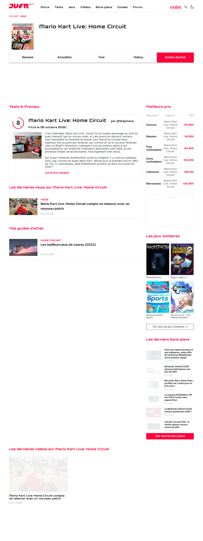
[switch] (192, 7)
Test (101, 57)
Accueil (13, 16)
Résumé (27, 57)
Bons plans (104, 7)
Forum (137, 7)
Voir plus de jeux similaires (170, 326)
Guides (122, 7)
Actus (45, 7)
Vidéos (85, 7)
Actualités (64, 57)
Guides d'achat (175, 57)
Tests (59, 7)
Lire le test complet (57, 173)
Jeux (71, 7)
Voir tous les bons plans (170, 436)
